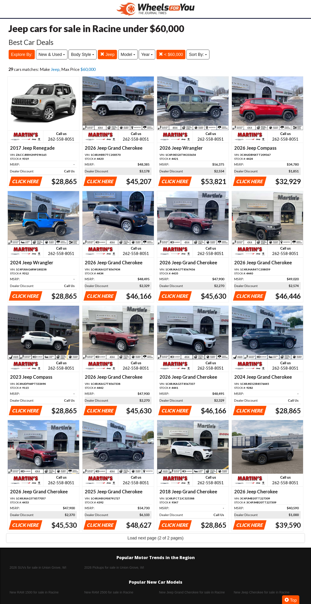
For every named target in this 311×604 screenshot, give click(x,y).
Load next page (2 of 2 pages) (155, 538)
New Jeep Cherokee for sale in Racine (262, 592)
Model (128, 54)
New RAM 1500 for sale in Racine (34, 592)
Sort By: (198, 54)
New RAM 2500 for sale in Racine (108, 592)
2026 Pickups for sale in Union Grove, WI (114, 567)
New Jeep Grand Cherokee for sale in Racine (192, 592)
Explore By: (21, 54)
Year (147, 54)
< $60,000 (171, 54)
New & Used (52, 54)
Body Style (82, 54)
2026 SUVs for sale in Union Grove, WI (38, 567)
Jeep (107, 54)
